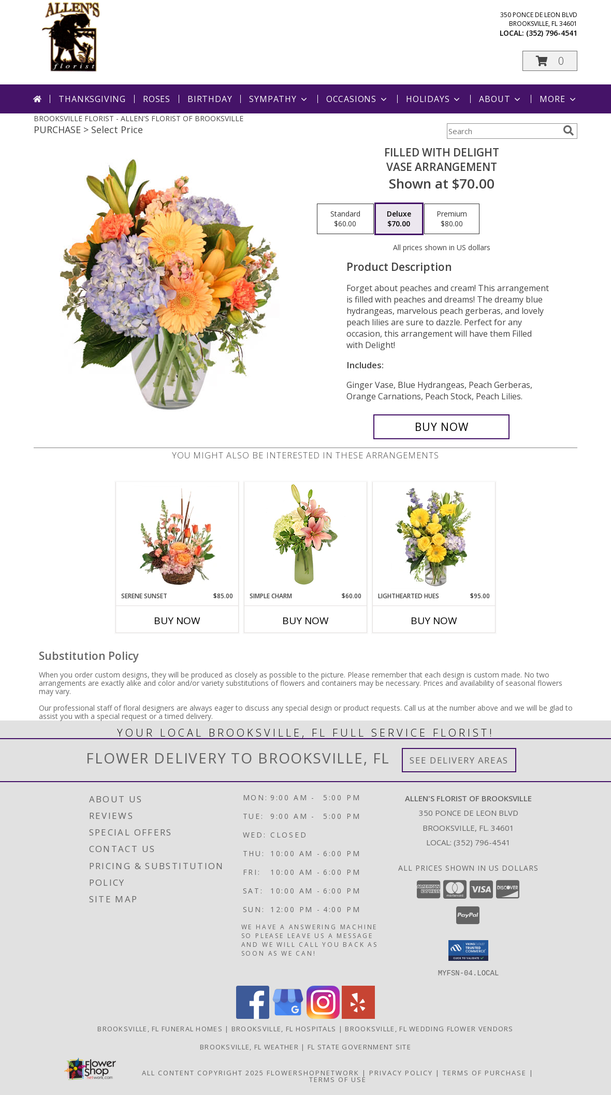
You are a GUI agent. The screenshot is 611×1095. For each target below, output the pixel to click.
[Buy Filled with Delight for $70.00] (441, 426)
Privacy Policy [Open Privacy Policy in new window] (401, 1072)
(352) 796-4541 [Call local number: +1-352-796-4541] (551, 33)
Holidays (434, 99)
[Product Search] (502, 131)
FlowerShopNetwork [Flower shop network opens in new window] (313, 1072)
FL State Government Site (359, 1046)
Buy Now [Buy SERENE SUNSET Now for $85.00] (177, 620)
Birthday (209, 99)
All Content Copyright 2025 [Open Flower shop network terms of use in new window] (203, 1072)
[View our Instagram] (323, 1015)
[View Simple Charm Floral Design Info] (305, 536)
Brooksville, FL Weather (249, 1046)
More (558, 99)
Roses (156, 99)
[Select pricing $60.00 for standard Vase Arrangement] (345, 219)
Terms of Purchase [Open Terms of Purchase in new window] (485, 1072)
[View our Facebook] (252, 1015)
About (500, 99)
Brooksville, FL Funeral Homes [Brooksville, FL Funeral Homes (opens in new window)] (160, 1028)
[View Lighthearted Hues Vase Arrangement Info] (434, 536)
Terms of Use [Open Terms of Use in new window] (338, 1079)
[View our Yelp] (358, 1015)
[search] (568, 130)
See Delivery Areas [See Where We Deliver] (459, 760)
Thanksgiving (92, 99)
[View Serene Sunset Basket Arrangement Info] (177, 536)
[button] (549, 61)
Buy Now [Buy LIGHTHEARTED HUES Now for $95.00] (434, 620)
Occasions (357, 99)
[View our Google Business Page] (287, 1015)
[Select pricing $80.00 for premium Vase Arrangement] (452, 219)
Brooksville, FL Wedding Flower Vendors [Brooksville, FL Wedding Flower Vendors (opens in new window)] (429, 1028)
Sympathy (279, 99)
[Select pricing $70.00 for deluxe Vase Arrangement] (399, 219)
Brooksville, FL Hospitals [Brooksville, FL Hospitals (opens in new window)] (284, 1028)
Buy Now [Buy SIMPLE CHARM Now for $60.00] (305, 620)
